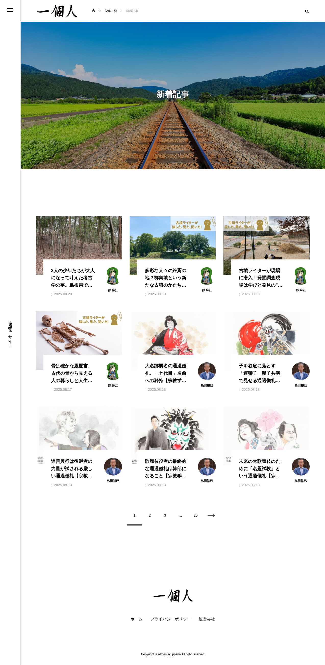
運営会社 (207, 622)
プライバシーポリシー (170, 622)
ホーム (136, 622)
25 (196, 518)
